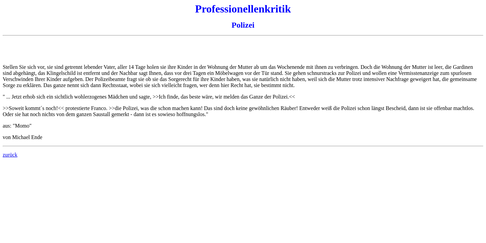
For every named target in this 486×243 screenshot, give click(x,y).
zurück (10, 155)
